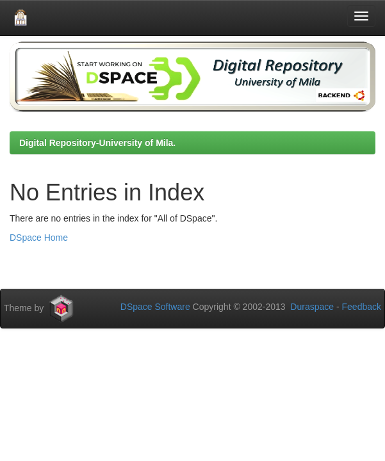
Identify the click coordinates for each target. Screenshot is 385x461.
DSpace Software (155, 307)
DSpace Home (39, 237)
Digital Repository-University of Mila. (97, 143)
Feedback (361, 307)
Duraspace (312, 307)
